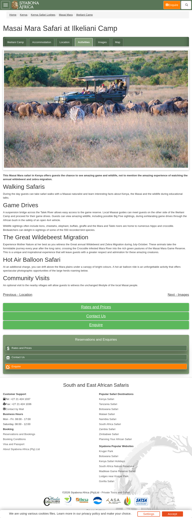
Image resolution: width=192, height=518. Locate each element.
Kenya (23, 14)
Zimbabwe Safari (109, 434)
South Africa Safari (110, 424)
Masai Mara (66, 14)
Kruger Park (106, 451)
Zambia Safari (107, 429)
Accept (172, 514)
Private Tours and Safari (116, 492)
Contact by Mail (15, 409)
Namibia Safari (107, 419)
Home (12, 14)
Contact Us (96, 316)
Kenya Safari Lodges (43, 14)
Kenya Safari (106, 399)
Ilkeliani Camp (84, 14)
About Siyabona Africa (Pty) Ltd (21, 449)
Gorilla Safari (106, 481)
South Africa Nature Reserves (116, 466)
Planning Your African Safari (115, 439)
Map (117, 42)
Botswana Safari (108, 409)
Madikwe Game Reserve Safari (117, 471)
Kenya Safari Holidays (112, 461)
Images (102, 42)
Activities (84, 42)
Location (65, 42)
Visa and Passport (13, 444)
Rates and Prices (96, 307)
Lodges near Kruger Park (114, 476)
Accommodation (41, 42)
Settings (148, 514)
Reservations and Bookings (19, 434)
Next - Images (178, 295)
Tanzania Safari (108, 404)
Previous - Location (17, 295)
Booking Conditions (14, 439)
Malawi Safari (107, 414)
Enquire (96, 325)
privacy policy (91, 513)
